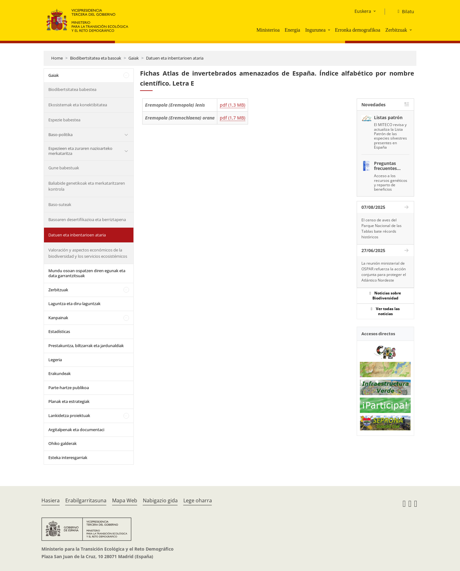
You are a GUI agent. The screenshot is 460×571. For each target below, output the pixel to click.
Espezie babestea (64, 120)
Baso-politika (60, 134)
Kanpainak (58, 317)
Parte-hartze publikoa (68, 387)
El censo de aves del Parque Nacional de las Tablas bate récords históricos (381, 228)
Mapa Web (124, 500)
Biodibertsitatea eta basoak (95, 58)
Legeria (55, 359)
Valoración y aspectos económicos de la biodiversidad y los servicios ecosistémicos (87, 253)
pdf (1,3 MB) (232, 105)
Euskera (362, 11)
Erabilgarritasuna (85, 500)
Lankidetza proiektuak (69, 415)
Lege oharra (197, 500)
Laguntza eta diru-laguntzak (74, 303)
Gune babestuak (63, 168)
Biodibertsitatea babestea (72, 89)
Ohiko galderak (62, 443)
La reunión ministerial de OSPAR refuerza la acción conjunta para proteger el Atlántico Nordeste (383, 272)
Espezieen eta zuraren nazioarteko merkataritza (80, 150)
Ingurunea (315, 30)
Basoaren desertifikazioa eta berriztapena (87, 219)
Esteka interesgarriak (67, 457)
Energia (292, 30)
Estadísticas (59, 331)
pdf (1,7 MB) (232, 118)
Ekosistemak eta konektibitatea (77, 105)
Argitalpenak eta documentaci (76, 429)
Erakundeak (59, 373)
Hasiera (50, 500)
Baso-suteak (59, 204)
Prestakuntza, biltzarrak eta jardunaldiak (86, 345)
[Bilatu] (403, 11)
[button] (330, 30)
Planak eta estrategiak (68, 401)
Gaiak (133, 58)
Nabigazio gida (160, 500)
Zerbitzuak (396, 30)
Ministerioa (268, 30)
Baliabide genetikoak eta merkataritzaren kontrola (86, 186)
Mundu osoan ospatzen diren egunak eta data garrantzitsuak (86, 273)
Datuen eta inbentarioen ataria (174, 58)
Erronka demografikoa (357, 30)
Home (57, 58)
